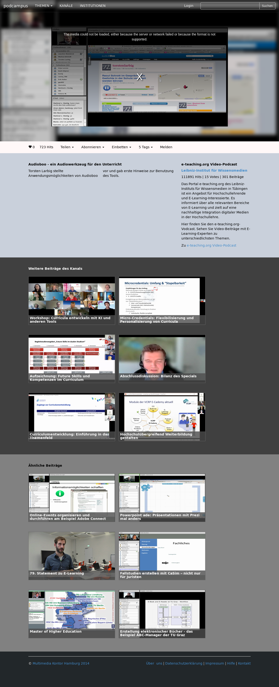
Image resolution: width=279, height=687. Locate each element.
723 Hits (46, 147)
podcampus (16, 6)
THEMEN (43, 6)
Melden (166, 147)
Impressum (214, 663)
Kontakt (244, 663)
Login (188, 6)
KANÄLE (66, 6)
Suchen (267, 6)
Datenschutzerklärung (183, 663)
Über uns (154, 663)
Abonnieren (92, 147)
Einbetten (121, 147)
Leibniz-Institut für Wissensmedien (214, 171)
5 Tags (146, 147)
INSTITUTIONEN (92, 6)
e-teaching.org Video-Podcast (211, 245)
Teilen (67, 147)
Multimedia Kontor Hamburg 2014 (61, 663)
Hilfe (231, 663)
